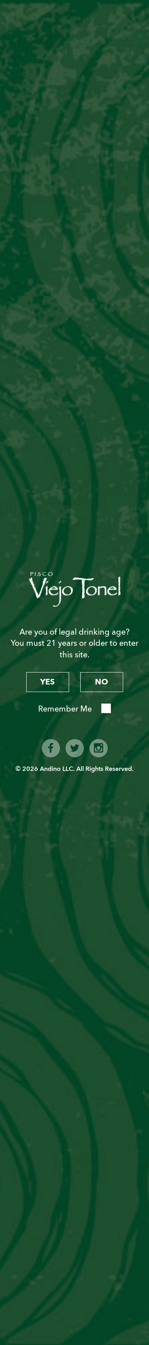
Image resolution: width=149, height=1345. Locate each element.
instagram (98, 748)
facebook (51, 748)
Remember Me (65, 709)
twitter (75, 748)
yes (47, 681)
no (101, 681)
